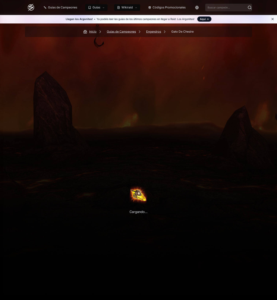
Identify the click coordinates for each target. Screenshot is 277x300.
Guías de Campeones (121, 31)
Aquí (204, 19)
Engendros (153, 31)
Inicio (93, 31)
